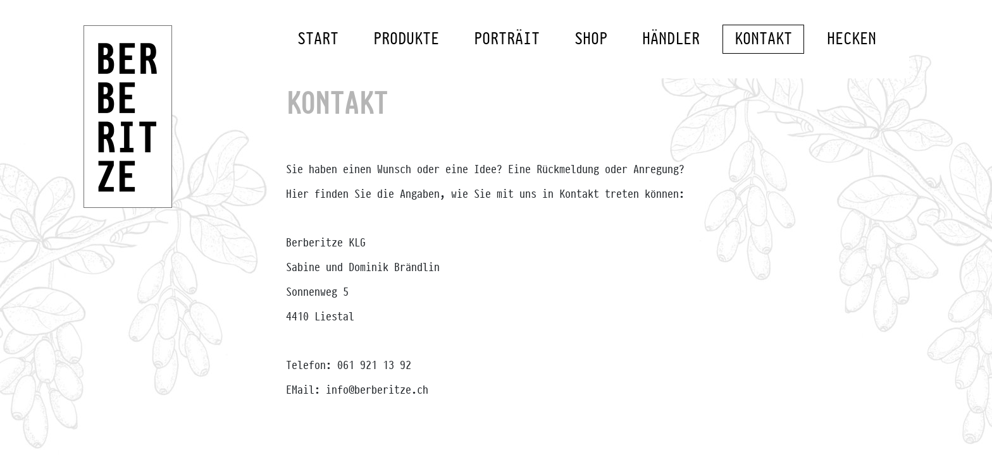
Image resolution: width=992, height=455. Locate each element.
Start (317, 40)
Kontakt (763, 40)
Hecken (851, 40)
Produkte (406, 40)
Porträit (507, 40)
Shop (590, 40)
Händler (671, 40)
